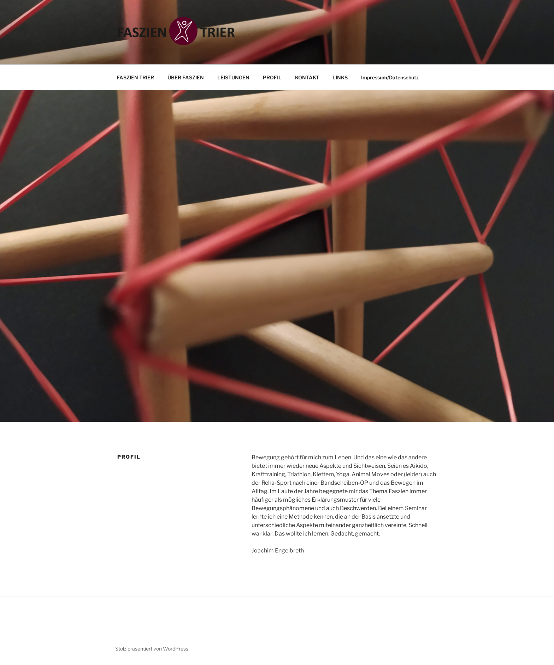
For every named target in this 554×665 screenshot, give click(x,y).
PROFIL (272, 77)
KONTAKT (307, 77)
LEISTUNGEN (233, 77)
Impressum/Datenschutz (390, 77)
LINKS (340, 77)
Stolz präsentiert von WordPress (151, 649)
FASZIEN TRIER (135, 77)
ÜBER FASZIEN (185, 77)
